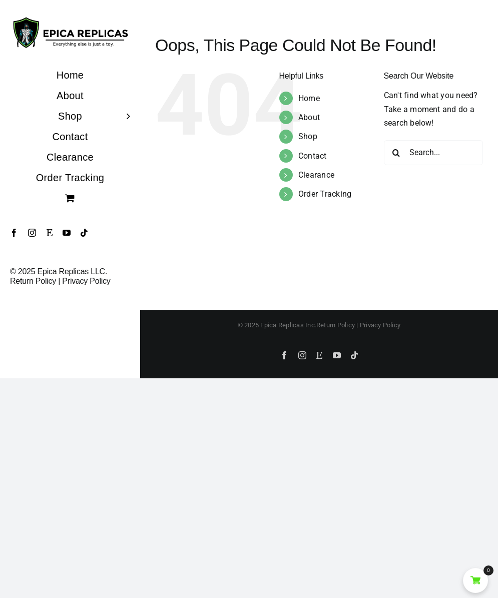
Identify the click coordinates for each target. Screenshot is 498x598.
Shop (307, 136)
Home (309, 98)
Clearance (316, 175)
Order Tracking (324, 194)
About (309, 117)
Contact (312, 156)
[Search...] (433, 152)
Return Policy (33, 281)
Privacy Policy (86, 281)
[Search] (396, 152)
